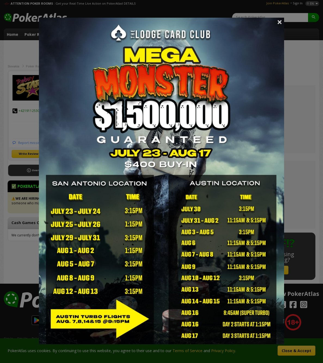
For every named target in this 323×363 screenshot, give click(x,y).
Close (279, 22)
